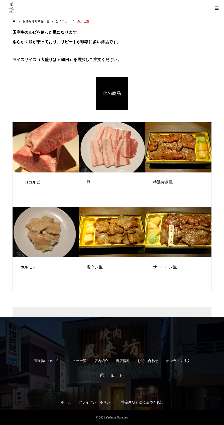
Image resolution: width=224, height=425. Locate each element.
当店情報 (123, 361)
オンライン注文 (178, 361)
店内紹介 (101, 361)
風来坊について (46, 361)
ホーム (66, 402)
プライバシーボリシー (96, 402)
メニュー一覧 (76, 361)
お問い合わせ (147, 361)
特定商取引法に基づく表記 (142, 402)
